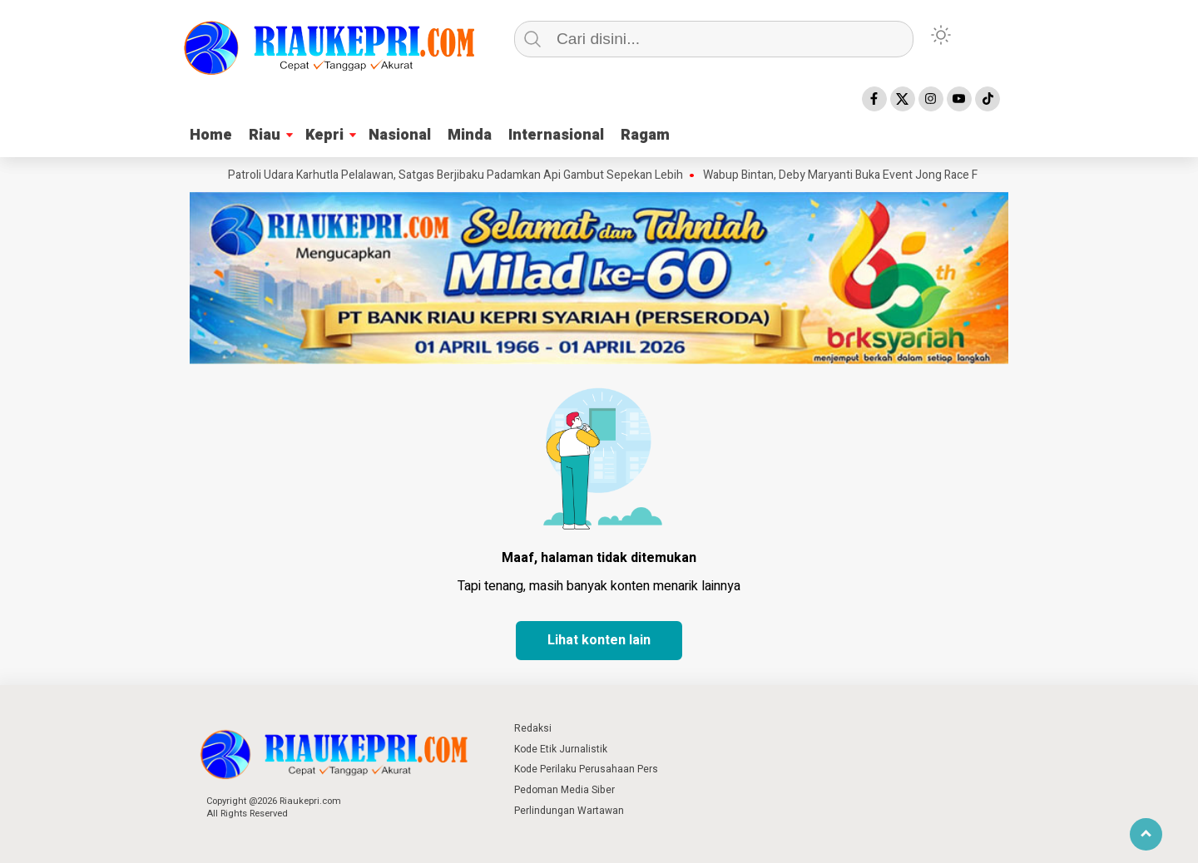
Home (211, 135)
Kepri (324, 135)
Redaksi (533, 728)
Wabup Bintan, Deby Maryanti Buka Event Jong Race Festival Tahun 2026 (892, 175)
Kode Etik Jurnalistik (560, 749)
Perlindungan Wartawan (569, 810)
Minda (470, 135)
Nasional (400, 135)
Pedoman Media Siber (564, 789)
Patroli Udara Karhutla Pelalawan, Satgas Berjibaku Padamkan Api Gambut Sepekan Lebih (458, 175)
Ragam (645, 135)
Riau (264, 135)
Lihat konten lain (599, 640)
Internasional (556, 135)
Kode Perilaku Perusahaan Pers (586, 769)
